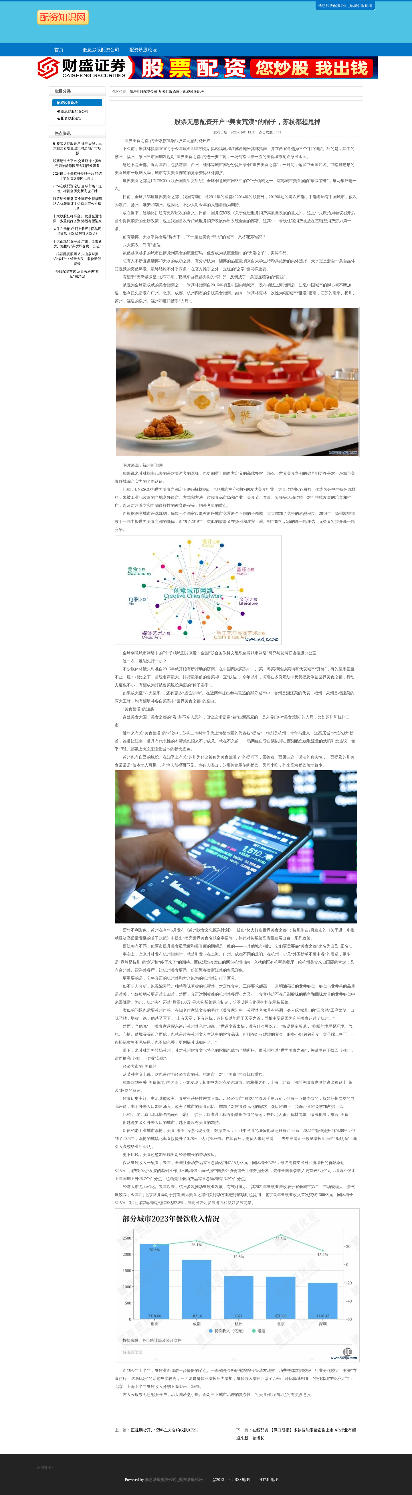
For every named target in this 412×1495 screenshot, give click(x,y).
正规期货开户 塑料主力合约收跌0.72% (164, 1430)
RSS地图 (242, 1480)
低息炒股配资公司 (101, 49)
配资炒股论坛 (143, 49)
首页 (59, 49)
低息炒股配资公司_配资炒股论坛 (154, 92)
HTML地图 (269, 1480)
